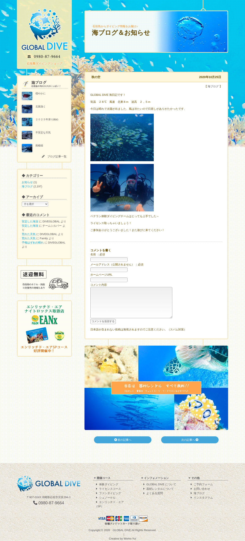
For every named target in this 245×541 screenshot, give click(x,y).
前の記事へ (123, 446)
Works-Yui (130, 538)
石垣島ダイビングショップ (44, 63)
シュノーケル (107, 497)
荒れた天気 (28, 234)
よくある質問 (154, 493)
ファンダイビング (110, 493)
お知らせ (27, 182)
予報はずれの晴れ (33, 242)
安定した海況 (30, 221)
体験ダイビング (108, 484)
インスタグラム (203, 497)
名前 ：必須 (97, 254)
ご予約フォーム (203, 484)
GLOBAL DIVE (122, 530)
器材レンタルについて (160, 489)
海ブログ (27, 186)
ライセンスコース (110, 489)
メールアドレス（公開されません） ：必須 (116, 264)
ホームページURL (101, 274)
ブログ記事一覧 (57, 156)
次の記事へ (190, 446)
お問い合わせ (202, 489)
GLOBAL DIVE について (161, 484)
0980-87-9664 (48, 503)
